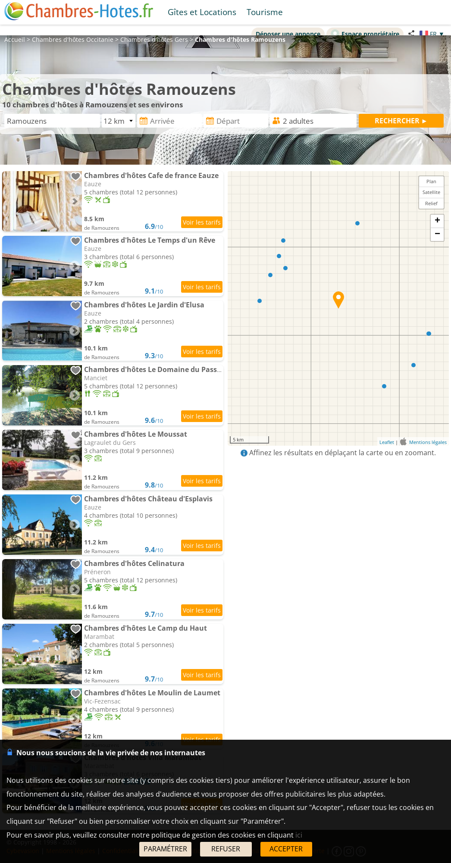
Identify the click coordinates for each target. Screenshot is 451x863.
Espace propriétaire (365, 33)
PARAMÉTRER (165, 849)
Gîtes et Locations (202, 11)
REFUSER (225, 849)
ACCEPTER (286, 849)
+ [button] (437, 221)
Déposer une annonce (288, 34)
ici (298, 835)
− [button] (437, 234)
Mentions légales (428, 442)
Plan (431, 181)
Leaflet (386, 442)
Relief (431, 203)
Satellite (431, 192)
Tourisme (265, 11)
